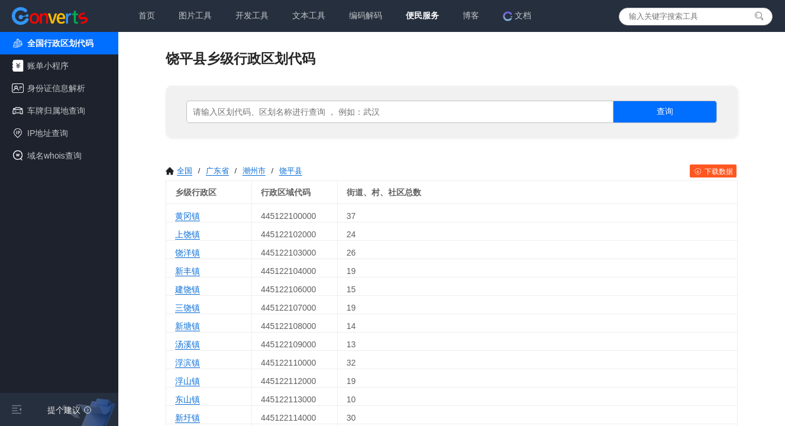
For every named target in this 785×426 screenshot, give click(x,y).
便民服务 (422, 15)
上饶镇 (187, 234)
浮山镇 (187, 381)
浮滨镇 (187, 362)
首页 (146, 15)
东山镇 (187, 399)
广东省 (217, 170)
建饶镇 (187, 289)
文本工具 (308, 15)
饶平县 (290, 170)
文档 (517, 16)
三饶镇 (187, 307)
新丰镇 (187, 271)
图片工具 (195, 15)
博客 (471, 15)
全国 (179, 170)
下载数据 (713, 171)
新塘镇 (187, 326)
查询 (665, 111)
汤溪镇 (187, 344)
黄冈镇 (187, 216)
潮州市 (254, 170)
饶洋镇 (187, 252)
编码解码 (365, 15)
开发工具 (252, 15)
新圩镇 (187, 417)
